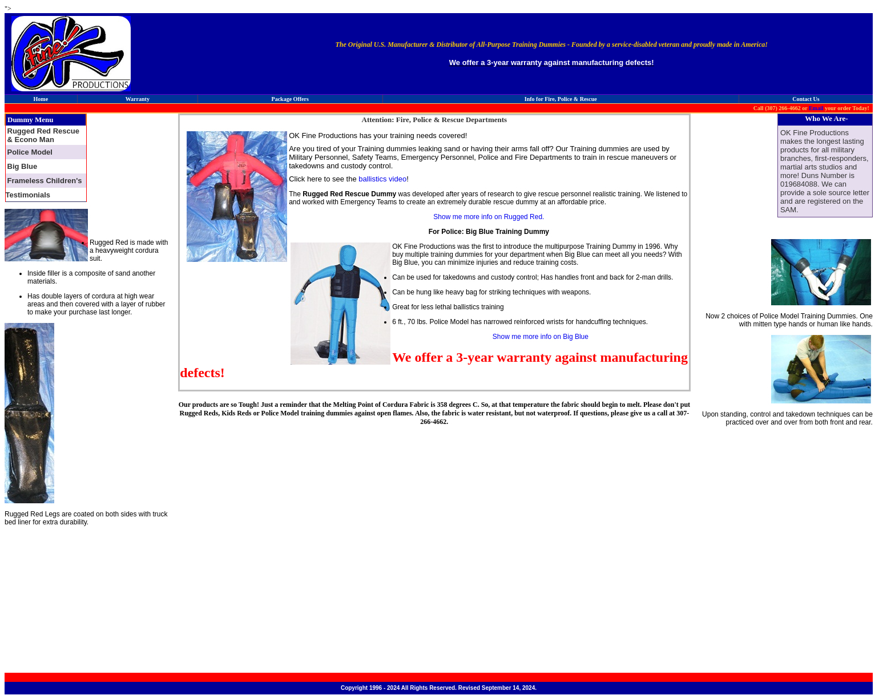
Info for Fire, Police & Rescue (561, 99)
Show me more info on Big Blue (540, 337)
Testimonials (28, 195)
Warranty (138, 99)
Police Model (30, 152)
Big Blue (22, 166)
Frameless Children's (44, 180)
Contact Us (806, 99)
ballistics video (381, 179)
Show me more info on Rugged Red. (488, 217)
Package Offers (290, 99)
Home (41, 99)
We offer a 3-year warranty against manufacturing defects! (551, 62)
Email (816, 108)
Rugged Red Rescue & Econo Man (43, 135)
